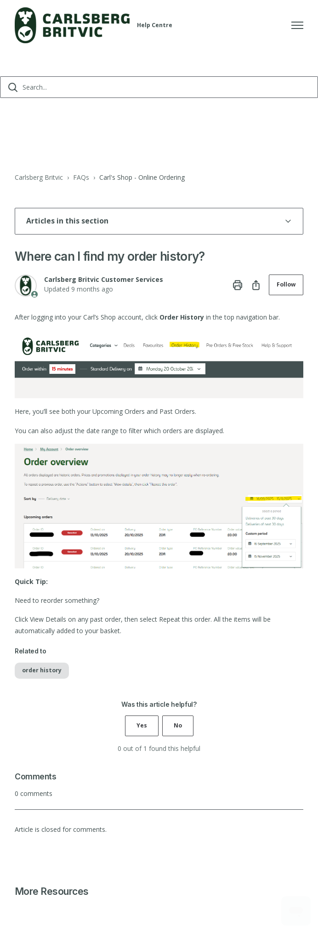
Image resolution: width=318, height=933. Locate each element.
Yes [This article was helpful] (141, 725)
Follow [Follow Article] (286, 284)
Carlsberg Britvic (39, 177)
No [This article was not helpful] (178, 725)
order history (42, 670)
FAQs (81, 177)
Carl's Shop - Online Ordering (142, 177)
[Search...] (159, 87)
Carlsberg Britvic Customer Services (103, 279)
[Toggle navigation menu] (297, 25)
